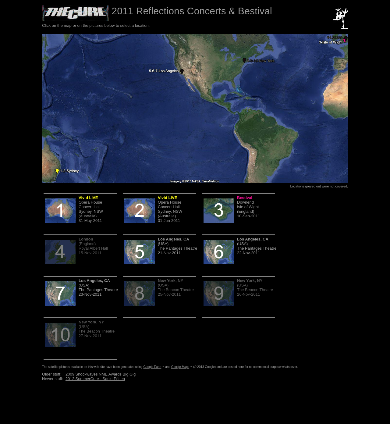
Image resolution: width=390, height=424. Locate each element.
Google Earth (152, 367)
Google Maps (180, 367)
